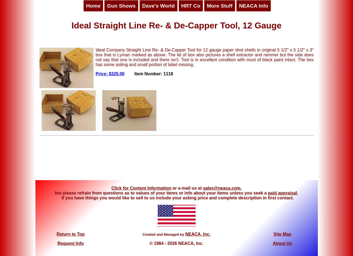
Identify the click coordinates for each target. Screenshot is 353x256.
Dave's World (158, 6)
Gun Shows (121, 6)
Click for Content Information (141, 188)
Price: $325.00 (110, 74)
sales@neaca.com (221, 188)
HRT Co (190, 6)
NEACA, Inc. (197, 234)
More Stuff (220, 6)
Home (93, 6)
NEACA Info (253, 6)
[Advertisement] (176, 160)
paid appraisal (282, 193)
